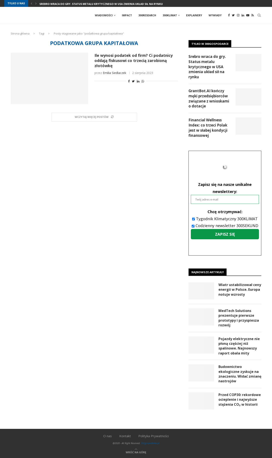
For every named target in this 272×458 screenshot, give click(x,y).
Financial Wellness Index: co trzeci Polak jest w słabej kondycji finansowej (207, 128)
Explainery (194, 15)
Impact (127, 15)
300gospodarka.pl (150, 443)
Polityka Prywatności (153, 436)
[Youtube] (247, 15)
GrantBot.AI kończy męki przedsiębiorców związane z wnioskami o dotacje (208, 98)
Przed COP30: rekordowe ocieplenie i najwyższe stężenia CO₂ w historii (239, 399)
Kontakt (125, 436)
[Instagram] (238, 15)
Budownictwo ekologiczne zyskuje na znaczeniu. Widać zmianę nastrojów (239, 373)
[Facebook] (229, 15)
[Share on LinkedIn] (138, 81)
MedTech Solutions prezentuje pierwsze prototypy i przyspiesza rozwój (238, 317)
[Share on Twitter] (133, 81)
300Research (147, 15)
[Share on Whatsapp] (143, 81)
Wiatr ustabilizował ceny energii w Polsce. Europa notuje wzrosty (239, 289)
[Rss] (252, 15)
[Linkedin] (243, 15)
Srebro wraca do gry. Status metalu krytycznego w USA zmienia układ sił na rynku (101, 4)
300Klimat (170, 15)
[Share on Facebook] (129, 81)
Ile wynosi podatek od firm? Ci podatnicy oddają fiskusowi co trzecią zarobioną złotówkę (133, 60)
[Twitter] (233, 15)
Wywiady (215, 15)
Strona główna (20, 33)
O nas (107, 436)
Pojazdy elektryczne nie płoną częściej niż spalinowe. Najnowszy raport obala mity (239, 346)
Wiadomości (104, 15)
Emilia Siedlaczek (114, 73)
